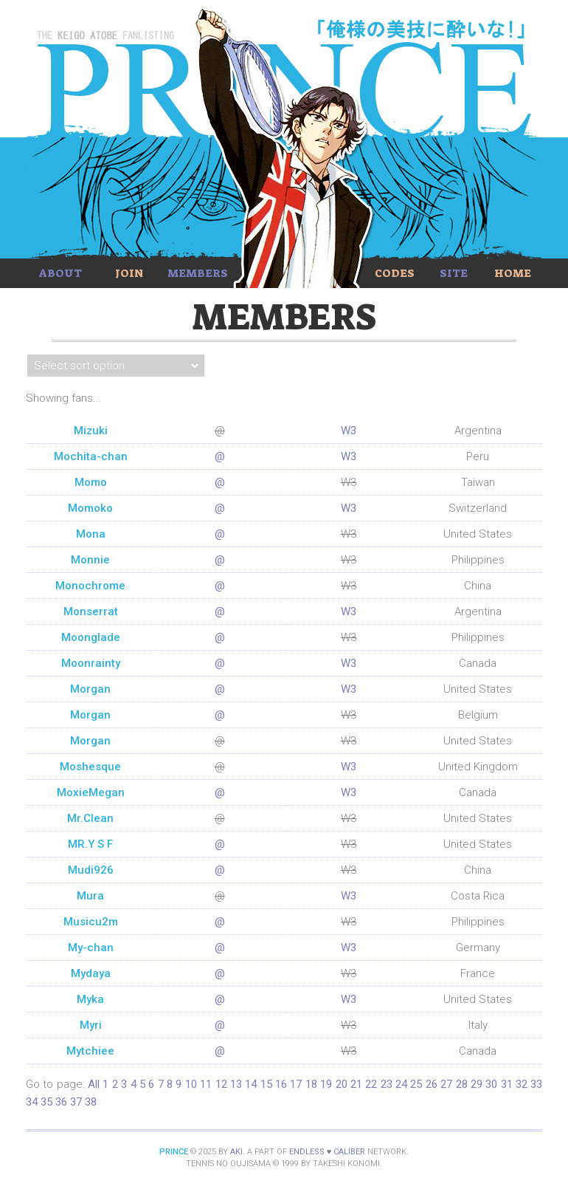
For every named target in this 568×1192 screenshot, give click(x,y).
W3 (348, 430)
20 (341, 1084)
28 (462, 1084)
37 (76, 1102)
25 (416, 1084)
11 (206, 1084)
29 (476, 1084)
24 (401, 1084)
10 (191, 1084)
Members (197, 273)
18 (311, 1084)
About (60, 273)
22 (371, 1084)
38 (91, 1102)
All (94, 1084)
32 (521, 1084)
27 (446, 1084)
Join (129, 273)
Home (512, 273)
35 (46, 1102)
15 (266, 1084)
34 (32, 1102)
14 (251, 1084)
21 (356, 1084)
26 (431, 1084)
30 (491, 1084)
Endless (307, 1152)
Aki (236, 1152)
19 (326, 1084)
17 (296, 1084)
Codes (395, 273)
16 (281, 1084)
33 (536, 1084)
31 (507, 1084)
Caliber (349, 1152)
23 (386, 1084)
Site (454, 273)
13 (236, 1084)
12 (221, 1084)
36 (61, 1102)
